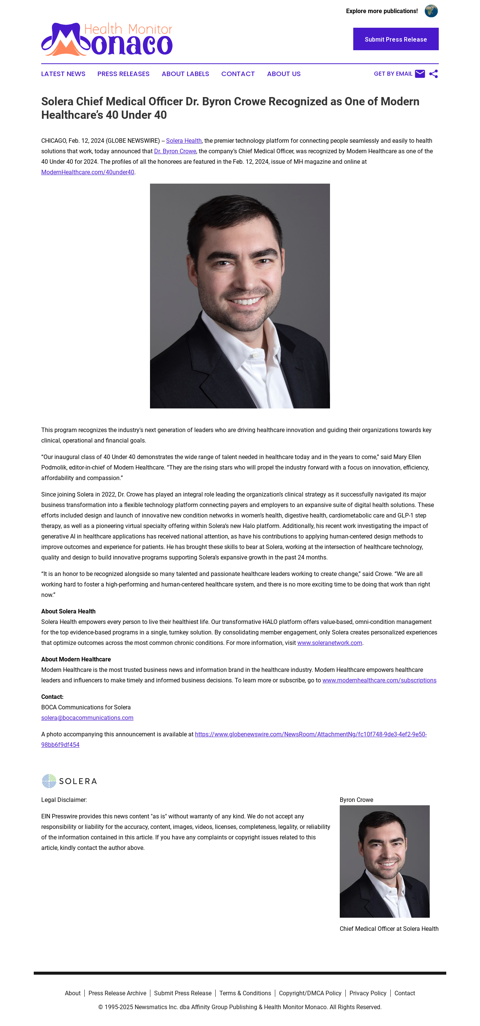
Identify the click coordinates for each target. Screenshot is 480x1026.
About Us (284, 74)
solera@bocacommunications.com (87, 717)
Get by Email (399, 74)
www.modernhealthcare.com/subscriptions (379, 680)
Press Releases (124, 74)
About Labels (185, 74)
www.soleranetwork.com (329, 642)
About (73, 993)
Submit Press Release (183, 993)
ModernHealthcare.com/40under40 (87, 172)
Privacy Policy (368, 993)
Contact (238, 74)
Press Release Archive (117, 993)
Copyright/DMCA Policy (310, 993)
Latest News (63, 74)
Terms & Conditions (245, 993)
